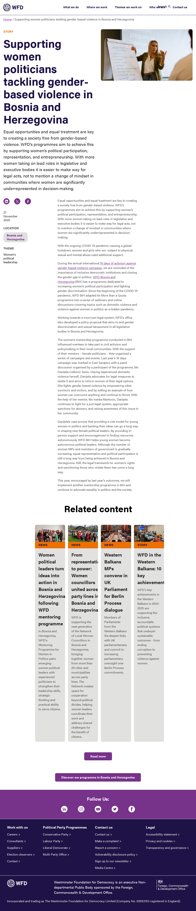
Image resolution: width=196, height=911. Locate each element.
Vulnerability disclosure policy (115, 854)
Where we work (97, 7)
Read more (98, 756)
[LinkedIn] (64, 809)
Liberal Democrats (55, 848)
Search (162, 6)
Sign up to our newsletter (112, 861)
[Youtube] (98, 809)
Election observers (19, 854)
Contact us (180, 7)
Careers (12, 834)
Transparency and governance (166, 848)
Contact (12, 861)
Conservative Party (55, 834)
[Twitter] (115, 809)
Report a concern (106, 848)
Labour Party (51, 841)
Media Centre (104, 868)
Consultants (15, 841)
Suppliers (13, 848)
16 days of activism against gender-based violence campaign (97, 265)
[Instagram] (81, 809)
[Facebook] (131, 809)
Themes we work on (128, 7)
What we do (71, 7)
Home (7, 19)
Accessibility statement (161, 834)
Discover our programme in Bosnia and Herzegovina (98, 777)
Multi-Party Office (55, 854)
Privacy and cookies (159, 841)
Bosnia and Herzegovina (15, 237)
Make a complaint (107, 841)
